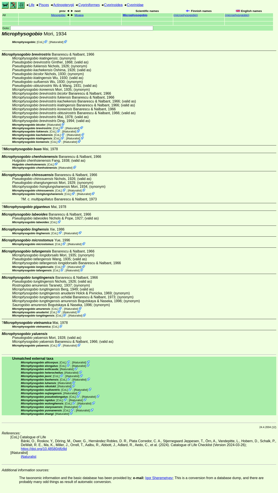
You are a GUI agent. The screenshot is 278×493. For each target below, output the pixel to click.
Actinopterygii (63, 5)
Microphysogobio (135, 15)
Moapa (79, 15)
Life (32, 5)
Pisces (44, 5)
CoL (40, 42)
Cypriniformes (89, 5)
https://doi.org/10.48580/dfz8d (44, 449)
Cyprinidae (135, 5)
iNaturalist (56, 42)
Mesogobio (58, 15)
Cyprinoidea (113, 5)
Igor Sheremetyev (159, 478)
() (186, 15)
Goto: (77, 28)
